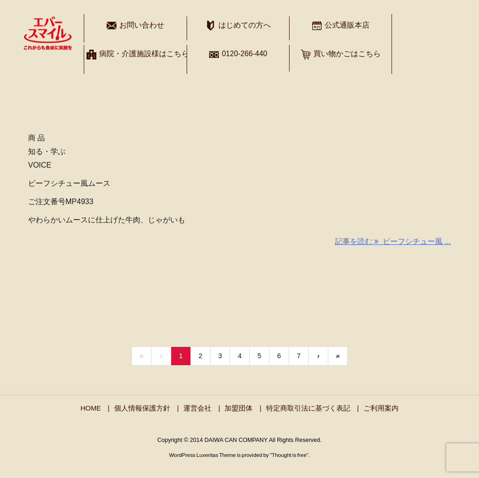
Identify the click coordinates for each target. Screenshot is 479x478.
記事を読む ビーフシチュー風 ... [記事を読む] (393, 241)
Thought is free (289, 455)
